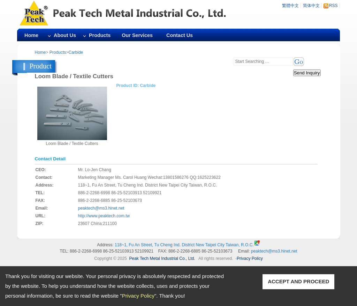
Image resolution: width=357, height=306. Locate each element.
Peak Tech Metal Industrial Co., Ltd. (162, 258)
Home (31, 35)
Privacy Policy (138, 296)
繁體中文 (290, 5)
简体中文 (311, 5)
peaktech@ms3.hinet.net (101, 208)
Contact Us (179, 35)
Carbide (75, 52)
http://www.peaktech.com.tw (104, 215)
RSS (333, 5)
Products (100, 35)
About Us (65, 35)
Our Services (137, 35)
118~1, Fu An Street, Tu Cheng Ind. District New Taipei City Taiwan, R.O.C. (184, 244)
